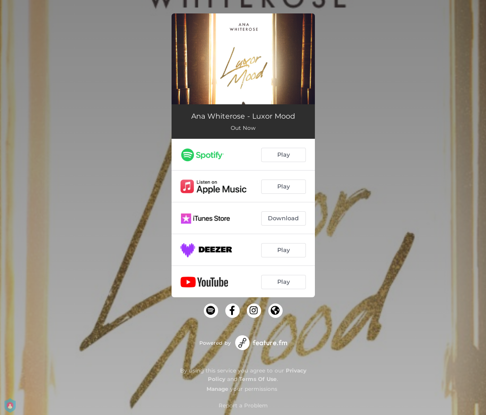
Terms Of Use (258, 379)
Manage (217, 388)
